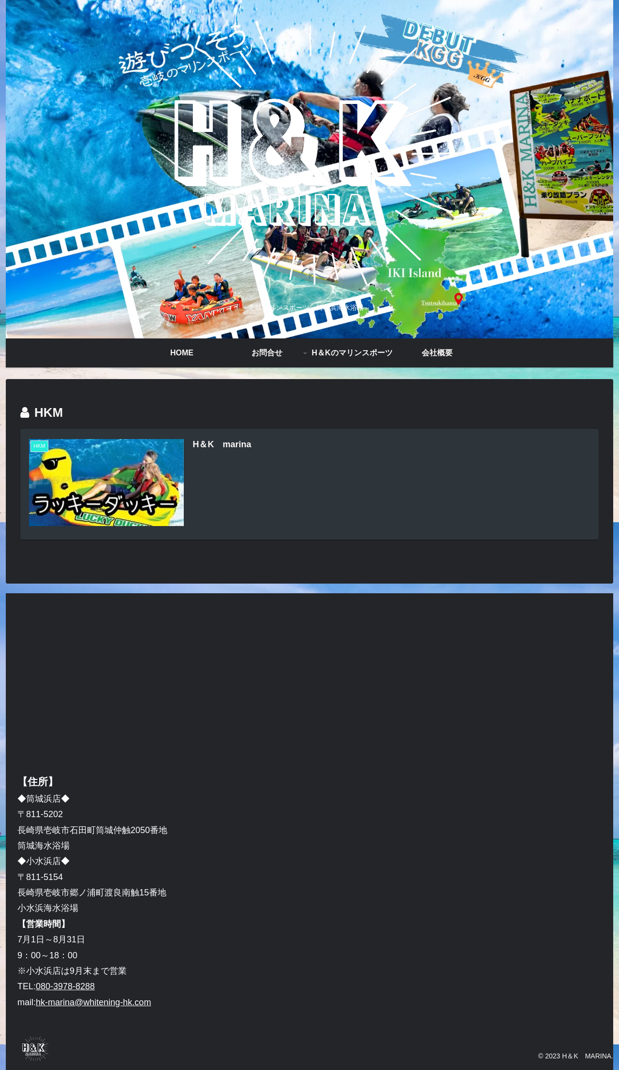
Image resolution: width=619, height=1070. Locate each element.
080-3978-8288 (65, 986)
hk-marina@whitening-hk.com (93, 1002)
